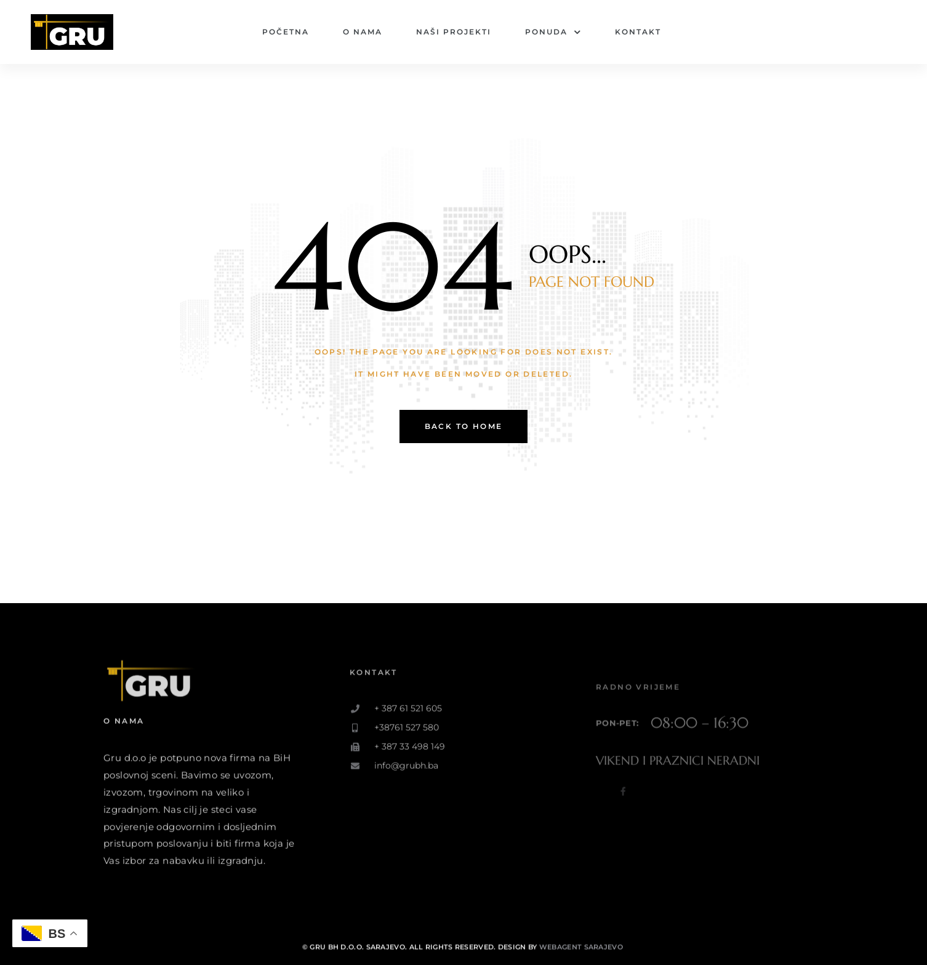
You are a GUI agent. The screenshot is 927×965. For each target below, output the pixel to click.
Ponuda (553, 32)
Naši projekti (453, 31)
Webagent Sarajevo (582, 958)
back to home (464, 426)
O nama (362, 31)
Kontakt (638, 31)
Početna (285, 31)
